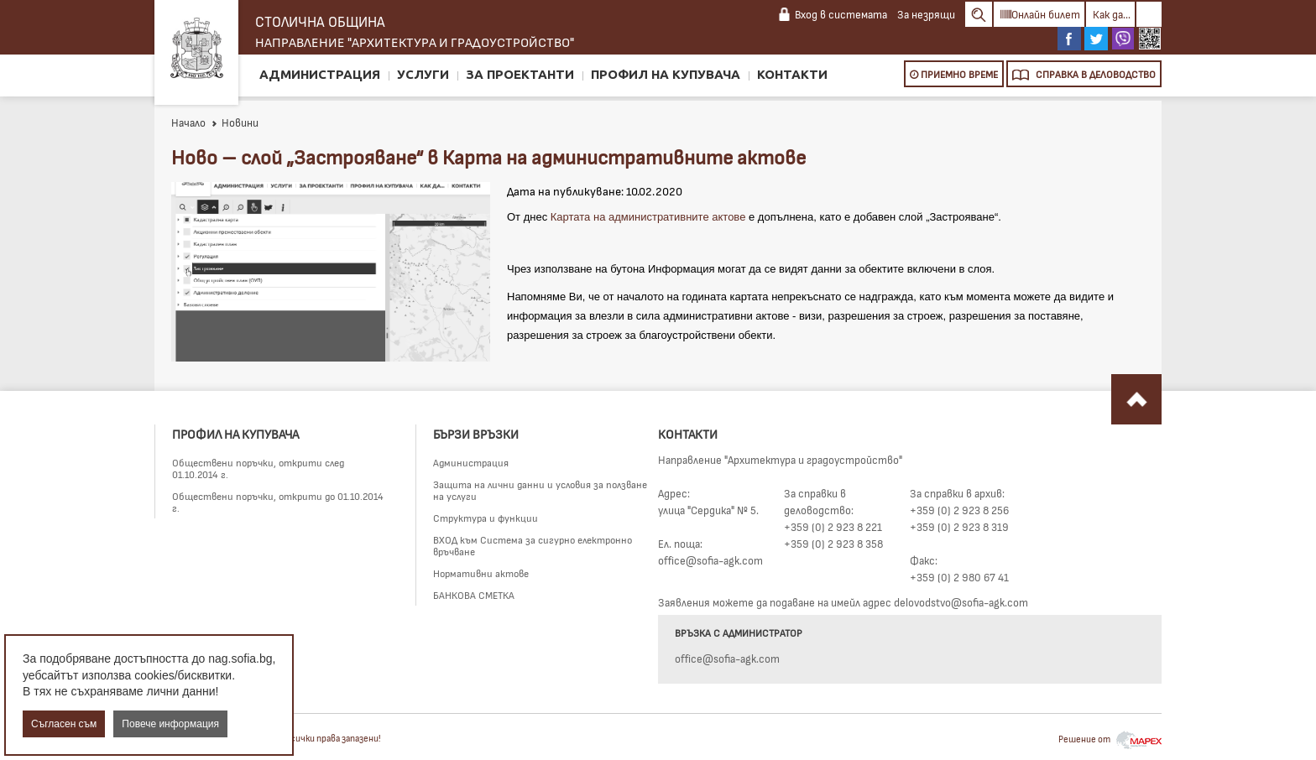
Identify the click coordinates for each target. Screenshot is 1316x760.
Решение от (1110, 738)
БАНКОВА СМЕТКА (473, 595)
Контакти (792, 74)
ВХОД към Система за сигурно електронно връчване (532, 545)
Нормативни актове (481, 573)
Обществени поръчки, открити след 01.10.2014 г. (258, 468)
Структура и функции (485, 517)
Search (978, 14)
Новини (234, 122)
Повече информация (170, 724)
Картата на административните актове (648, 217)
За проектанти (520, 74)
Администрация (319, 74)
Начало (188, 122)
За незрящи (926, 14)
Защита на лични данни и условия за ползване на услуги (540, 490)
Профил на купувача (665, 74)
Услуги (423, 74)
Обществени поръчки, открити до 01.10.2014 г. (278, 501)
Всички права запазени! (333, 737)
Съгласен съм (64, 724)
